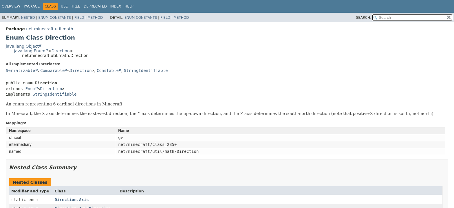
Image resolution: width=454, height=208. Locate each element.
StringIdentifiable (146, 70)
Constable (108, 70)
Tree (75, 6)
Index (115, 6)
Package (32, 6)
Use (64, 6)
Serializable (20, 70)
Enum (30, 88)
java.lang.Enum (29, 51)
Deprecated (95, 6)
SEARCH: (363, 18)
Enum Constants (54, 18)
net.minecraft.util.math (49, 29)
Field (79, 18)
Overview (11, 6)
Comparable (52, 70)
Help (129, 6)
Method (95, 18)
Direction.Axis (72, 199)
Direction (60, 51)
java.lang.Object (22, 46)
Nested (28, 18)
